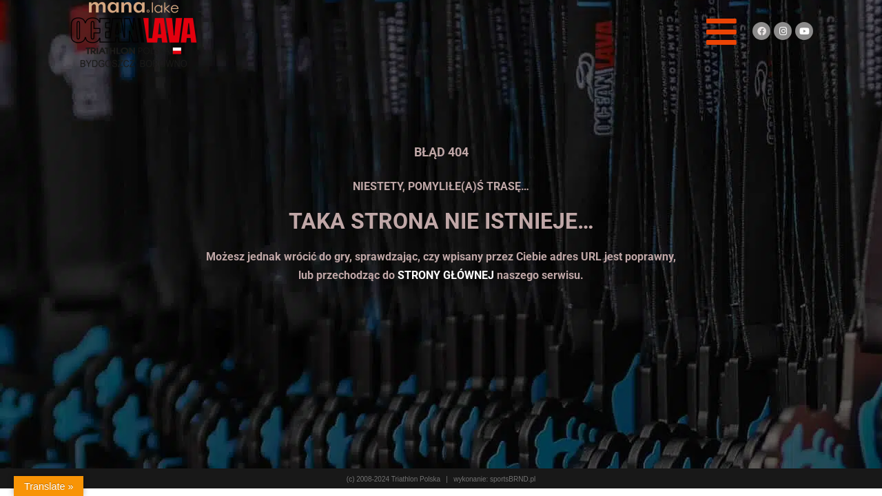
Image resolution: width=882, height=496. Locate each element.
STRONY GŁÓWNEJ (446, 275)
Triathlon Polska (415, 479)
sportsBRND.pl (512, 479)
